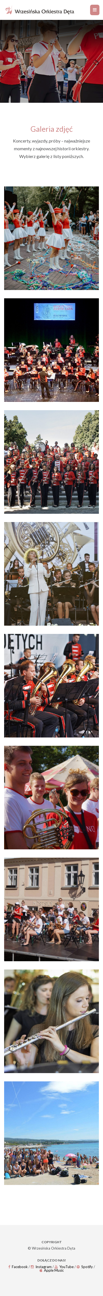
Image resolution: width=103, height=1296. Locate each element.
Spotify (85, 1267)
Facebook (18, 1267)
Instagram (41, 1267)
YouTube (64, 1267)
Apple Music (52, 1270)
